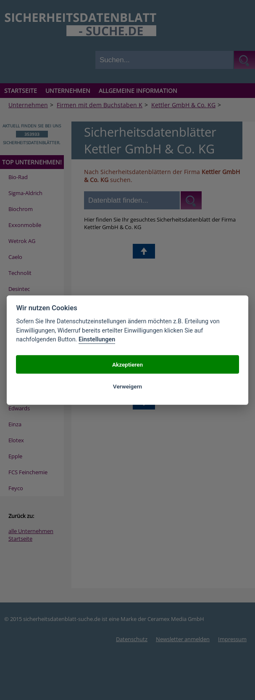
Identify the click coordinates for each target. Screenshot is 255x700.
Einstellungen (97, 339)
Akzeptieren (127, 364)
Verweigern (127, 386)
